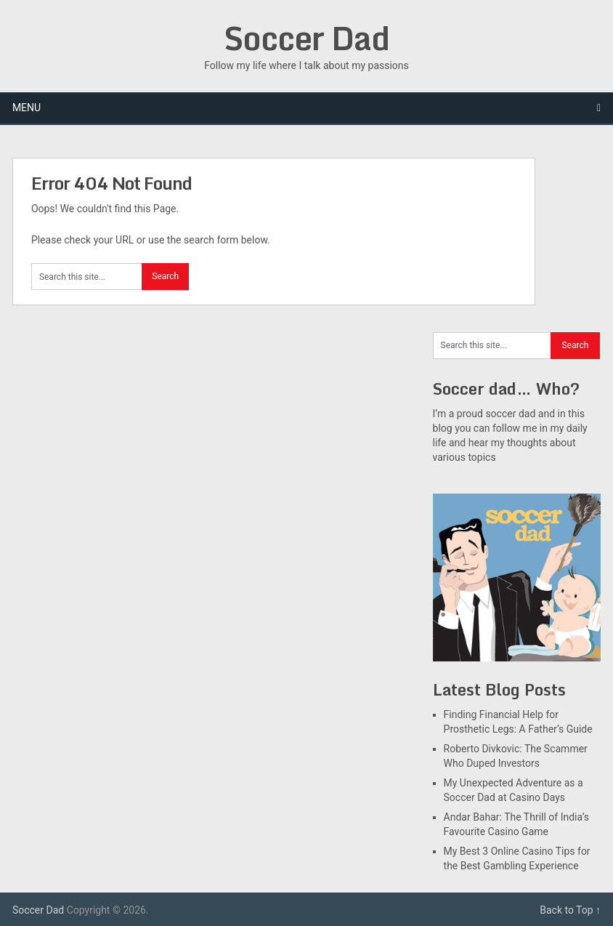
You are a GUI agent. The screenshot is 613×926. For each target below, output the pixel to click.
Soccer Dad (306, 38)
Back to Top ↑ (570, 910)
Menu (26, 107)
